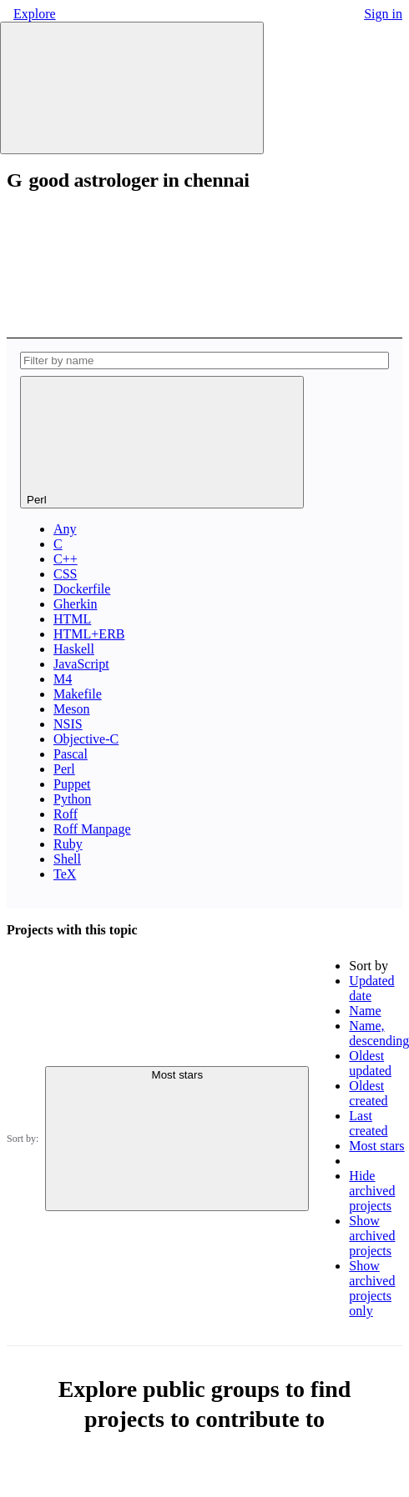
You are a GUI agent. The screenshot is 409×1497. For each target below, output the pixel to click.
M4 (62, 679)
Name (365, 1011)
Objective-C (86, 739)
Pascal (70, 754)
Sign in (383, 14)
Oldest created (368, 1093)
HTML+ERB (88, 634)
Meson (71, 709)
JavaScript (81, 664)
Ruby (68, 844)
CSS (65, 574)
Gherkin (75, 604)
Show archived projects (372, 1236)
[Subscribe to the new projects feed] (132, 261)
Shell (67, 859)
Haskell (73, 649)
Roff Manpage (92, 829)
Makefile (77, 694)
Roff (65, 814)
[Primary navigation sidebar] (132, 88)
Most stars (376, 1146)
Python (72, 799)
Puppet (71, 784)
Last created (368, 1123)
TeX (64, 874)
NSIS (68, 724)
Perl (64, 769)
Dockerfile (81, 589)
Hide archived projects (372, 1191)
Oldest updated (370, 1063)
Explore (34, 14)
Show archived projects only (372, 1288)
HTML (72, 619)
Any (65, 529)
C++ (65, 559)
